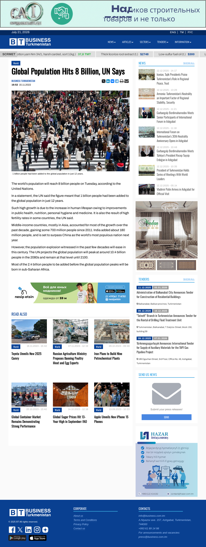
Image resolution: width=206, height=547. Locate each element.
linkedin (29, 530)
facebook (12, 530)
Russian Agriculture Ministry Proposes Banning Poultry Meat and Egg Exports (70, 358)
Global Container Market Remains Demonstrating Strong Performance (26, 422)
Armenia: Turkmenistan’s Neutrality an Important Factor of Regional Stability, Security (174, 98)
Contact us (79, 528)
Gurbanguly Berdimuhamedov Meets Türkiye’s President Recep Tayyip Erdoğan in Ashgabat (175, 155)
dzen (45, 530)
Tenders (144, 279)
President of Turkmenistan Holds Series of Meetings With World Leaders (173, 174)
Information (183, 42)
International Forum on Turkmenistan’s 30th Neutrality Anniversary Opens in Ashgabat (172, 136)
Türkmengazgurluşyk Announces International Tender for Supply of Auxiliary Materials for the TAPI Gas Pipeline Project (165, 347)
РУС (190, 32)
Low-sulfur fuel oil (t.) (180, 54)
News (142, 63)
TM (182, 32)
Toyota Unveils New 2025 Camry (26, 356)
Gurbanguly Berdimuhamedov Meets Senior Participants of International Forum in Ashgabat (175, 117)
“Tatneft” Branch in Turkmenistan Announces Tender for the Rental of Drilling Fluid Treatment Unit (167, 317)
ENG (173, 32)
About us (78, 515)
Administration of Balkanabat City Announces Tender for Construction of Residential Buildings (165, 294)
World (16, 63)
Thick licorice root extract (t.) (128, 54)
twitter (20, 530)
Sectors (145, 42)
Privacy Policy (81, 524)
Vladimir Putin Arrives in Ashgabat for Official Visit (176, 191)
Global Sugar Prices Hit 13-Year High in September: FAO (70, 419)
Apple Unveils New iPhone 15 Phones (111, 419)
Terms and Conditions (85, 520)
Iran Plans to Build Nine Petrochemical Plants (108, 356)
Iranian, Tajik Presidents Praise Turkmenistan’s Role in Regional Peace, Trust (173, 78)
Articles (127, 42)
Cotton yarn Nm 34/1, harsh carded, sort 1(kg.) (56, 54)
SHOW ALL (189, 63)
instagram (37, 530)
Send (166, 417)
